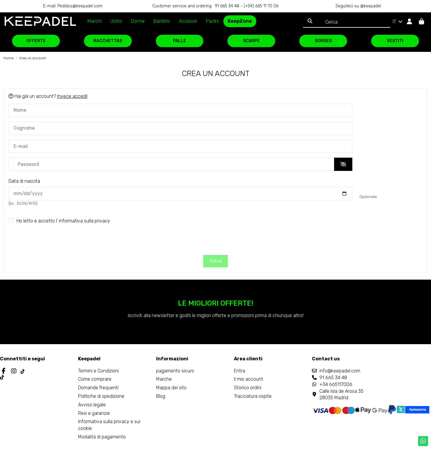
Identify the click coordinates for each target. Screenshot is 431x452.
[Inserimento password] (171, 164)
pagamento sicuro (175, 371)
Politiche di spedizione (101, 396)
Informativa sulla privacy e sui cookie (109, 425)
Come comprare (94, 379)
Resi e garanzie (94, 413)
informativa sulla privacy (84, 221)
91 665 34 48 (333, 377)
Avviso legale (92, 405)
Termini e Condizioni (98, 371)
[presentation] (215, 240)
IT (398, 21)
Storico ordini (247, 387)
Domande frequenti (98, 387)
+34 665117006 (335, 384)
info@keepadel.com (339, 371)
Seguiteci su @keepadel (358, 6)
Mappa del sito (171, 387)
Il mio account (248, 379)
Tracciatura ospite (253, 396)
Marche (164, 379)
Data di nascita (24, 181)
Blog (160, 396)
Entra (239, 371)
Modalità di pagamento (102, 437)
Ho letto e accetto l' (63, 221)
